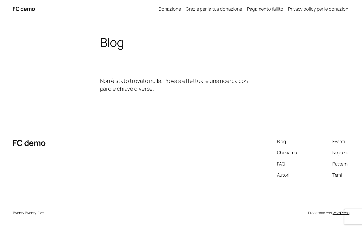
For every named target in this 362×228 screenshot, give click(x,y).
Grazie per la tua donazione (214, 9)
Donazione (170, 9)
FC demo (24, 9)
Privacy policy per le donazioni (318, 9)
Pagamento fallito (265, 9)
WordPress (341, 212)
